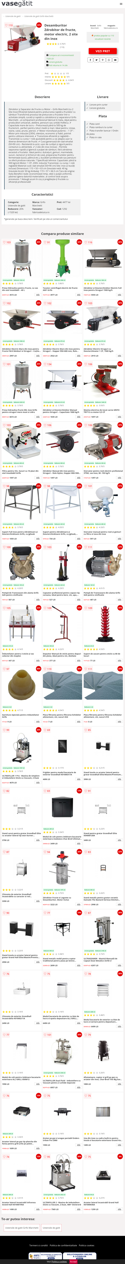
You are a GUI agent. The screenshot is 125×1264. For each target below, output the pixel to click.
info (38, 294)
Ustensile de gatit (13, 16)
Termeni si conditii (38, 1245)
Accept (73, 1261)
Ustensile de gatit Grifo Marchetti (38, 16)
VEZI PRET (103, 51)
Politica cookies (86, 1245)
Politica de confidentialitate (63, 1245)
